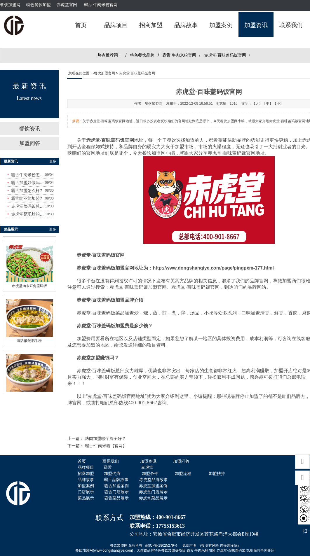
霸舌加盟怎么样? (26, 190)
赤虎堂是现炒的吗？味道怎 (28, 214)
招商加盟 (151, 25)
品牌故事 (186, 25)
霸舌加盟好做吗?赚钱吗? (28, 182)
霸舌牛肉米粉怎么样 (28, 174)
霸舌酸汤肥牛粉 (29, 339)
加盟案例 (221, 25)
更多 (52, 161)
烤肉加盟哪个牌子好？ (105, 438)
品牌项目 (116, 25)
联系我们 (291, 25)
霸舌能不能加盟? (26, 198)
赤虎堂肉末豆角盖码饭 (29, 284)
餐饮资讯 (29, 129)
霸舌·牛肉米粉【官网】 (106, 446)
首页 (81, 25)
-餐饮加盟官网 (104, 73)
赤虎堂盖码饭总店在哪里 (28, 206)
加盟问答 (29, 143)
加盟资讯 (256, 25)
